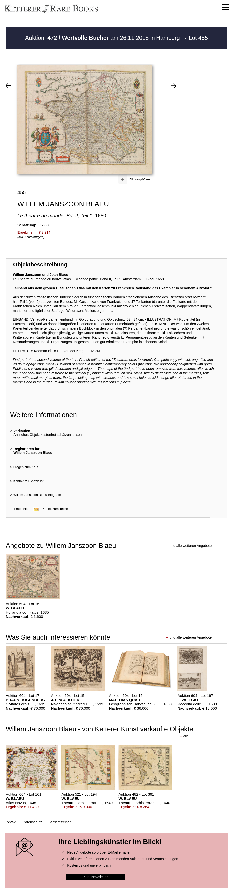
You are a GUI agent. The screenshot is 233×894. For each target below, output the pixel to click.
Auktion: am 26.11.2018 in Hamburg (103, 38)
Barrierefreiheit (59, 822)
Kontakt (10, 822)
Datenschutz (32, 822)
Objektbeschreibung (40, 264)
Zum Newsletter (95, 877)
